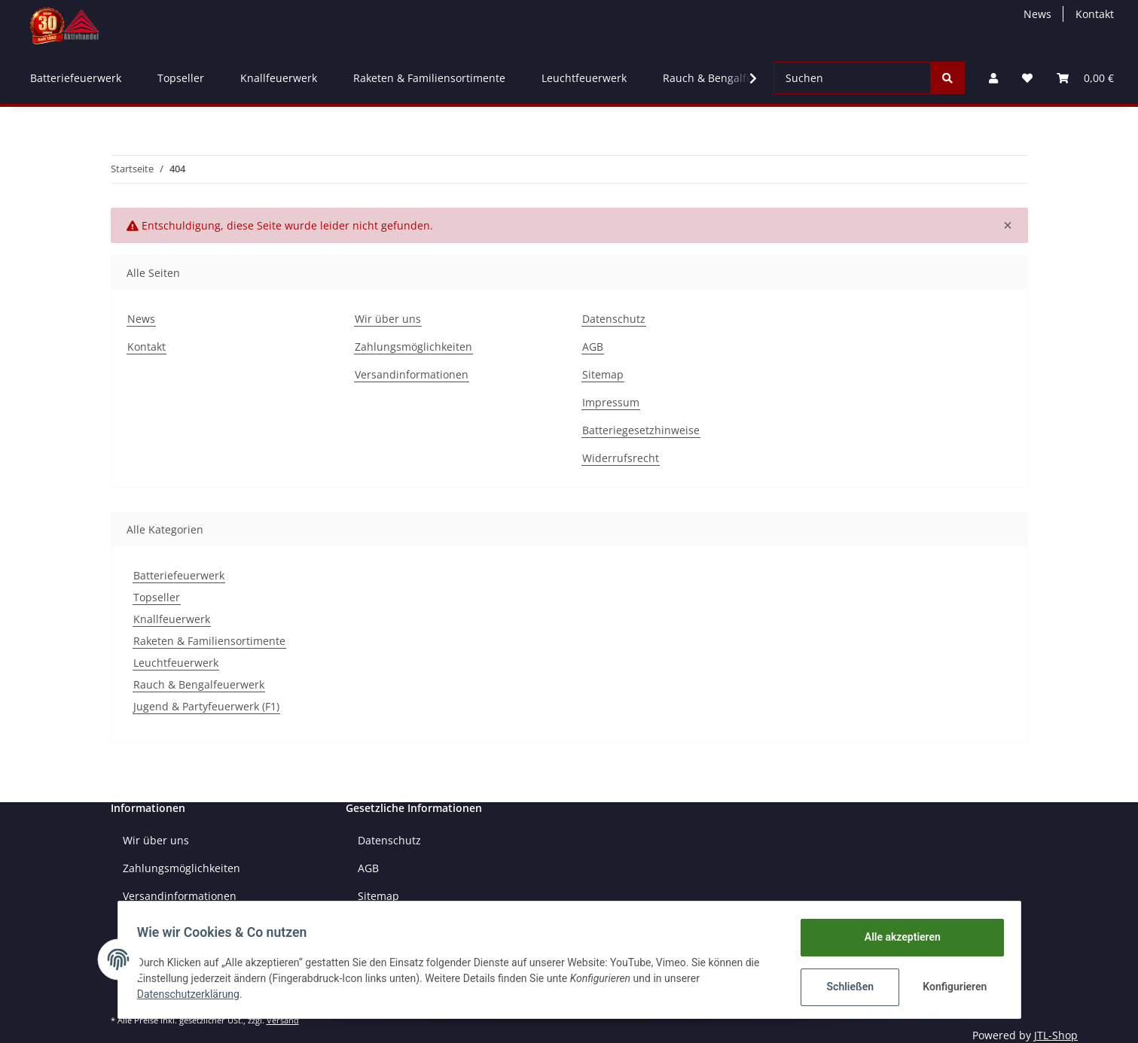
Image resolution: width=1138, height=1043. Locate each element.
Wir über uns (388, 319)
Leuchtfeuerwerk (175, 662)
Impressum (610, 402)
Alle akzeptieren (897, 937)
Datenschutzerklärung (193, 994)
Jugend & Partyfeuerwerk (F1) (206, 706)
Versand (283, 1020)
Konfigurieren (952, 987)
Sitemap (603, 374)
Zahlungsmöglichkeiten (413, 346)
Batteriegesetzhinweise (641, 430)
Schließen (845, 987)
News (1037, 14)
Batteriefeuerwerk (178, 575)
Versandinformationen (411, 374)
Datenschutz (613, 319)
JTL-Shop (1056, 1035)
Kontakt (1094, 14)
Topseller (156, 597)
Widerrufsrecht (620, 458)
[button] (993, 78)
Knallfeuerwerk (171, 619)
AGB (592, 346)
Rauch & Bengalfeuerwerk (198, 684)
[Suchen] (852, 78)
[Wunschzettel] (1027, 78)
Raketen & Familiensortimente (209, 641)
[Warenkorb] (1085, 78)
